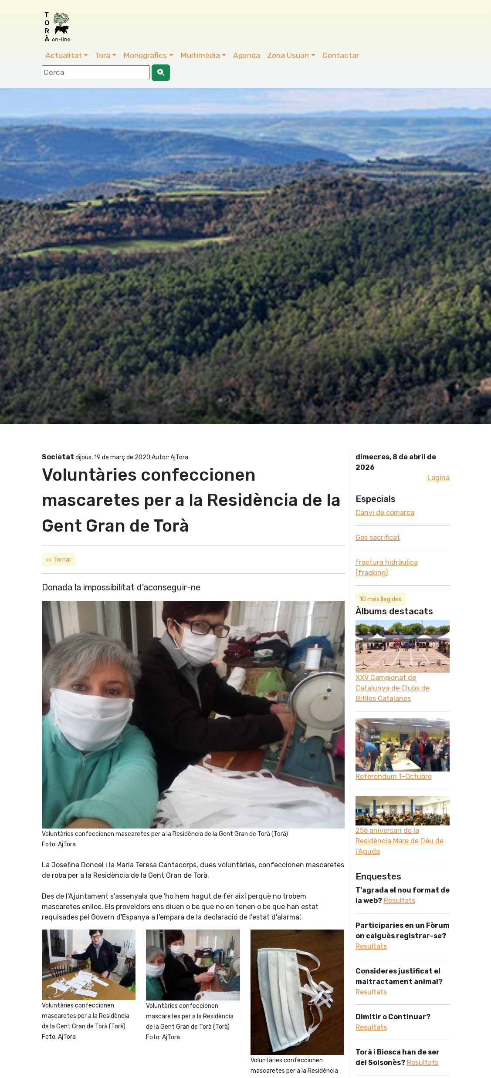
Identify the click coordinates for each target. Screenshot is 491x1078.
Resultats (399, 900)
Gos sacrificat (378, 537)
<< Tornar (58, 559)
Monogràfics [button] (145, 55)
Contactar (340, 55)
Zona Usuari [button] (288, 55)
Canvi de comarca (385, 513)
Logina (438, 478)
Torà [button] (102, 55)
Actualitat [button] (63, 55)
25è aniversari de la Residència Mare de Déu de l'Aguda (400, 841)
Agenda (246, 55)
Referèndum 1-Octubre (394, 776)
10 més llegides (380, 599)
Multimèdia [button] (200, 55)
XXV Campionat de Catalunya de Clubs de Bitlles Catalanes (393, 688)
